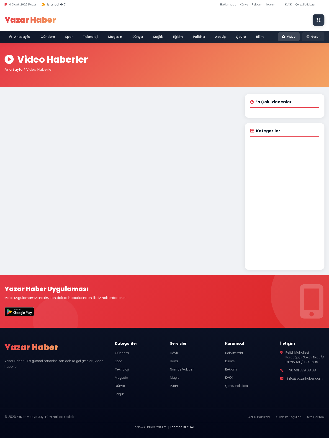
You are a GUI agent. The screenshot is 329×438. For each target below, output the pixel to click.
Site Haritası (315, 417)
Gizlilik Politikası (259, 417)
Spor (69, 36)
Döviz (174, 353)
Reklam (257, 4)
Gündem (48, 36)
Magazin (115, 36)
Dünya (137, 36)
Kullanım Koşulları (288, 417)
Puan (174, 386)
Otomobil (259, 209)
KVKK (288, 4)
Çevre (241, 36)
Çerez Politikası (305, 4)
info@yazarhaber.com (305, 378)
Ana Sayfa (14, 69)
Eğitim (178, 36)
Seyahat (259, 226)
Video (289, 36)
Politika (199, 36)
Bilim (260, 36)
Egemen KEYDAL (182, 427)
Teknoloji (90, 36)
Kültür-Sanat (262, 217)
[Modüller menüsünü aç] (318, 20)
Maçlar (175, 377)
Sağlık (158, 36)
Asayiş (220, 36)
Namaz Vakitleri (182, 369)
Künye (244, 4)
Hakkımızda (228, 4)
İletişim (270, 4)
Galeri (313, 36)
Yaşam (257, 201)
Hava (174, 361)
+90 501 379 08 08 (301, 370)
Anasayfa (19, 36)
